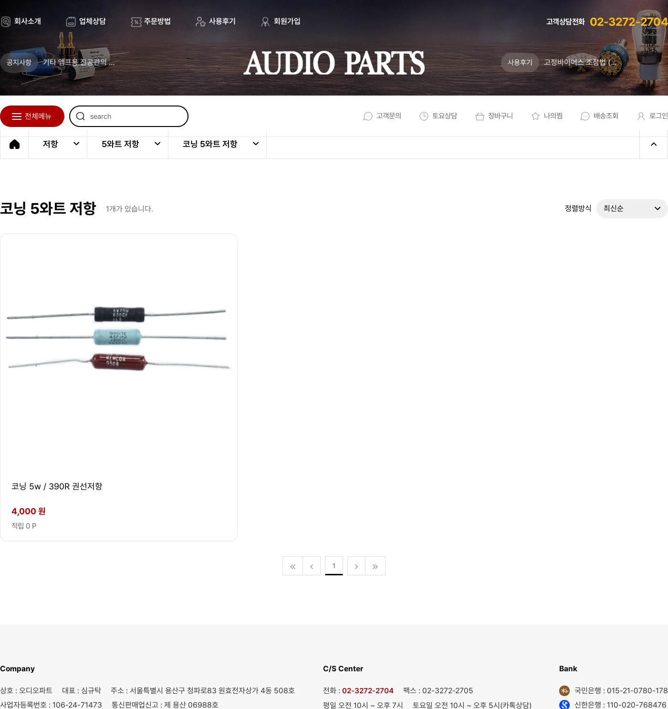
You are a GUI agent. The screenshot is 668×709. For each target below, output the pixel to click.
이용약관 (341, 689)
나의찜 (540, 116)
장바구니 (486, 116)
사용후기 (222, 21)
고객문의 (371, 116)
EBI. (134, 689)
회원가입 (287, 21)
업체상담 (92, 21)
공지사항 (19, 62)
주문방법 (157, 21)
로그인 (649, 116)
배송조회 (595, 116)
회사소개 (27, 21)
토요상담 (428, 116)
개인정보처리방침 (405, 689)
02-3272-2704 (629, 22)
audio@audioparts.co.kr (168, 611)
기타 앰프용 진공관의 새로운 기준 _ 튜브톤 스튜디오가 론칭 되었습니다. (93, 62)
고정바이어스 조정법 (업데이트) (592, 62)
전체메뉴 (38, 116)
